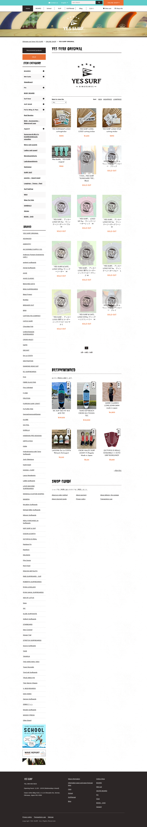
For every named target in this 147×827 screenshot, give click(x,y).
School (49, 8)
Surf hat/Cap (28, 188)
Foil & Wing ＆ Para (31, 109)
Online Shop (100, 776)
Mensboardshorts (30, 155)
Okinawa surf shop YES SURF (32, 41)
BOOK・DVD (28, 216)
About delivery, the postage (109, 495)
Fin (25, 87)
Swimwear (27, 166)
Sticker (26, 211)
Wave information (74, 776)
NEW (100, 99)
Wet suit (99, 784)
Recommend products (34, 50)
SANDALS (27, 205)
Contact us (53, 3)
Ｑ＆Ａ (91, 8)
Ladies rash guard (30, 150)
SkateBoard (28, 82)
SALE (34, 57)
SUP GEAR (28, 104)
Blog (80, 8)
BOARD (38, 8)
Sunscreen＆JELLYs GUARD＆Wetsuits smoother (31, 136)
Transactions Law (106, 499)
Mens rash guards (30, 144)
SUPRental (70, 8)
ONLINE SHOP (114, 3)
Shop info (119, 8)
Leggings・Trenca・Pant (33, 183)
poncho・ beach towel (32, 177)
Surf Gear (27, 98)
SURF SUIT (28, 172)
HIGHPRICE (107, 99)
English (63, 3)
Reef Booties (28, 115)
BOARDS (27, 71)
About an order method (59, 495)
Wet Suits (27, 76)
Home (28, 8)
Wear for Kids (29, 200)
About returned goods (59, 499)
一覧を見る (117, 470)
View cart (107, 8)
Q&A (69, 786)
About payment (81, 495)
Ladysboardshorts (30, 161)
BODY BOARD (29, 93)
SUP (59, 8)
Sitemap (50, 814)
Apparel (27, 128)
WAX (25, 194)
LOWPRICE (117, 99)
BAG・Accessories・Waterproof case (32, 122)
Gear (98, 796)
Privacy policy (80, 499)
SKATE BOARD (101, 788)
